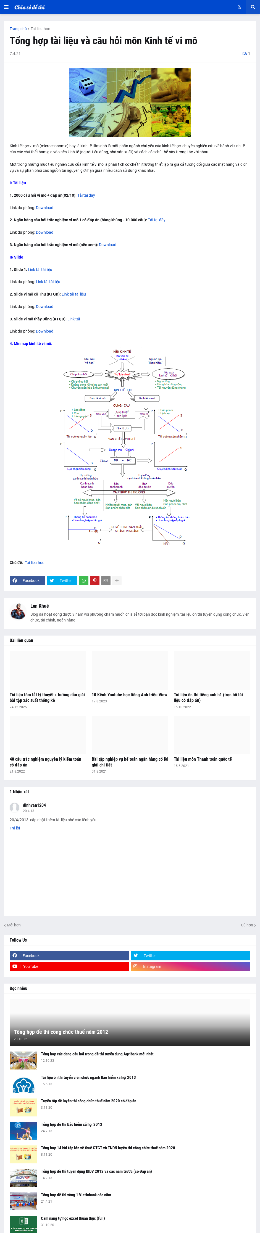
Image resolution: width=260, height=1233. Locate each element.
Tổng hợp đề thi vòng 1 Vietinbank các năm (76, 1194)
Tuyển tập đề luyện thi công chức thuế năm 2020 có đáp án (88, 1100)
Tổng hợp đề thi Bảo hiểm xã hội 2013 (71, 1124)
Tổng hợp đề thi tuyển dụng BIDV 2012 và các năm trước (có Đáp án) (96, 1171)
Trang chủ (18, 29)
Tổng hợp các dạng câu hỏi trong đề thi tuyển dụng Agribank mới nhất (97, 1054)
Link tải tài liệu (40, 269)
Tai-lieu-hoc (40, 29)
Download (44, 207)
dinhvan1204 (34, 805)
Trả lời (15, 828)
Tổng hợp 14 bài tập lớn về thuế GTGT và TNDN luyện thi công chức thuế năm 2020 (108, 1147)
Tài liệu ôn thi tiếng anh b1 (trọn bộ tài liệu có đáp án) (208, 697)
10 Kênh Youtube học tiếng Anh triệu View (129, 694)
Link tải (73, 319)
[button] (6, 7)
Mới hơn (14, 925)
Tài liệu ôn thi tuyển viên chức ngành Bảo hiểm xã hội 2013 (88, 1077)
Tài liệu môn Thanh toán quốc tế (203, 759)
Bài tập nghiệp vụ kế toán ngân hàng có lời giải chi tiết (130, 762)
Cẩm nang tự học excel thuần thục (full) (73, 1218)
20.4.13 (28, 811)
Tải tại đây (86, 195)
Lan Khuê (39, 606)
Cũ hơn (247, 925)
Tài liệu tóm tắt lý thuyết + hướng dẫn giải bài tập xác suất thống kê (47, 697)
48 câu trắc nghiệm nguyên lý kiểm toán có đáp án (45, 762)
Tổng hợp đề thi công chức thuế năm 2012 (61, 1032)
